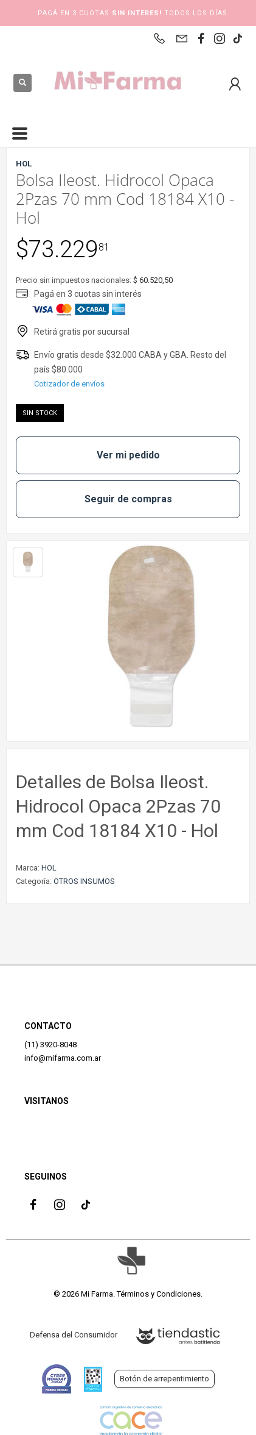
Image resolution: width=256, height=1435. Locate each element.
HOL (49, 867)
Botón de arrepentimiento (164, 1378)
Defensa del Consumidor (73, 1334)
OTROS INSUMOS (84, 881)
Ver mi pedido (128, 455)
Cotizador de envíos (69, 383)
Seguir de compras (128, 499)
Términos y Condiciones (159, 1293)
